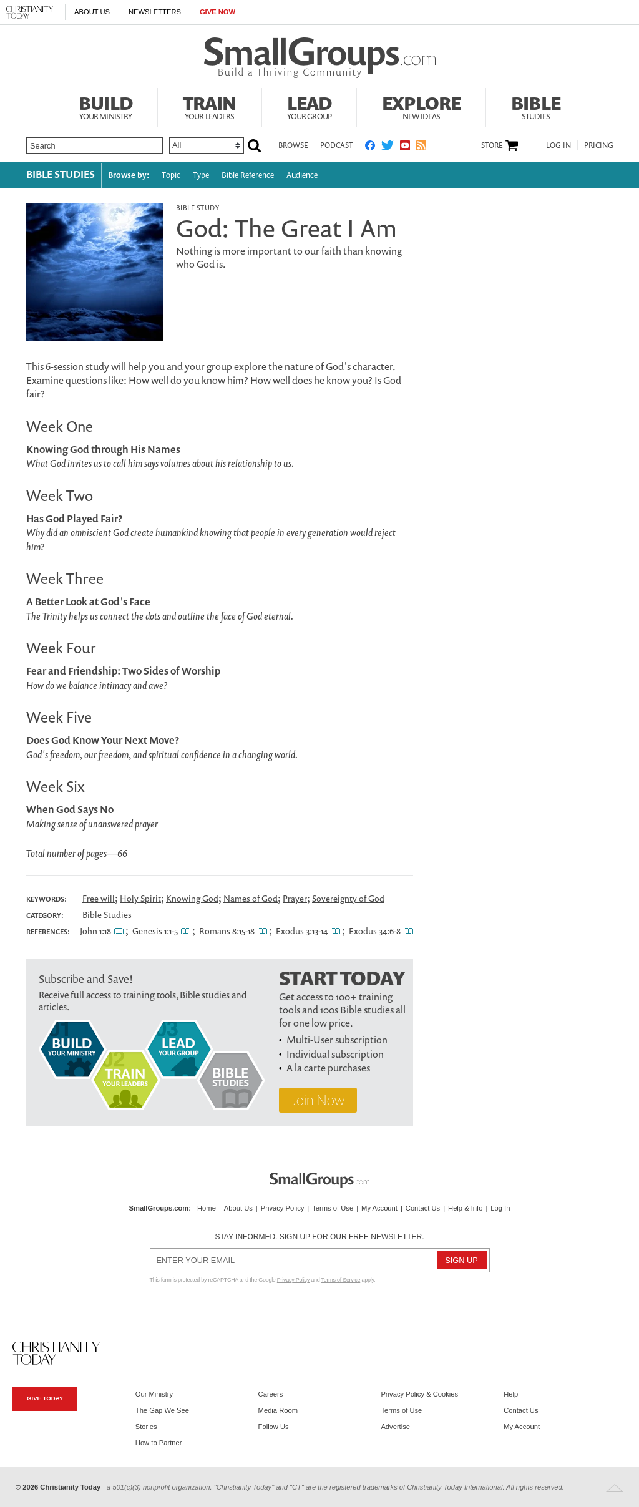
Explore (421, 106)
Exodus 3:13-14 (302, 931)
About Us (92, 12)
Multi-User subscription (337, 1039)
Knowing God (192, 898)
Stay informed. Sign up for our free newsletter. (319, 1236)
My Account (379, 1208)
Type (201, 175)
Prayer (295, 898)
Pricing (598, 145)
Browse (293, 145)
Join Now (317, 1100)
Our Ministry (154, 1394)
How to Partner (158, 1442)
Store (491, 145)
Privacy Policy (283, 1208)
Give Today (45, 1398)
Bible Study (197, 207)
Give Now (217, 12)
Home (206, 1208)
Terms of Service (341, 1280)
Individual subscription (335, 1054)
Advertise (395, 1426)
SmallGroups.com (159, 1208)
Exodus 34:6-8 (375, 931)
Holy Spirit (140, 898)
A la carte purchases (328, 1068)
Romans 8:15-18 (227, 931)
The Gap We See (162, 1410)
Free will (98, 898)
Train (210, 106)
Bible (535, 106)
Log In (558, 145)
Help (511, 1394)
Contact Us (423, 1208)
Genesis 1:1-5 (155, 931)
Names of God (250, 898)
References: (48, 931)
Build (105, 106)
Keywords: (46, 899)
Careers (270, 1394)
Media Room (278, 1410)
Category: (45, 915)
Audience (302, 175)
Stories (146, 1426)
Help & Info (465, 1208)
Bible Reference (248, 175)
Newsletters (155, 12)
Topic (171, 175)
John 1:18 (95, 931)
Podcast (336, 145)
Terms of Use (332, 1208)
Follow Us (273, 1426)
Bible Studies (60, 174)
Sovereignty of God (348, 898)
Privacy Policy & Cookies (419, 1394)
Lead (309, 106)
